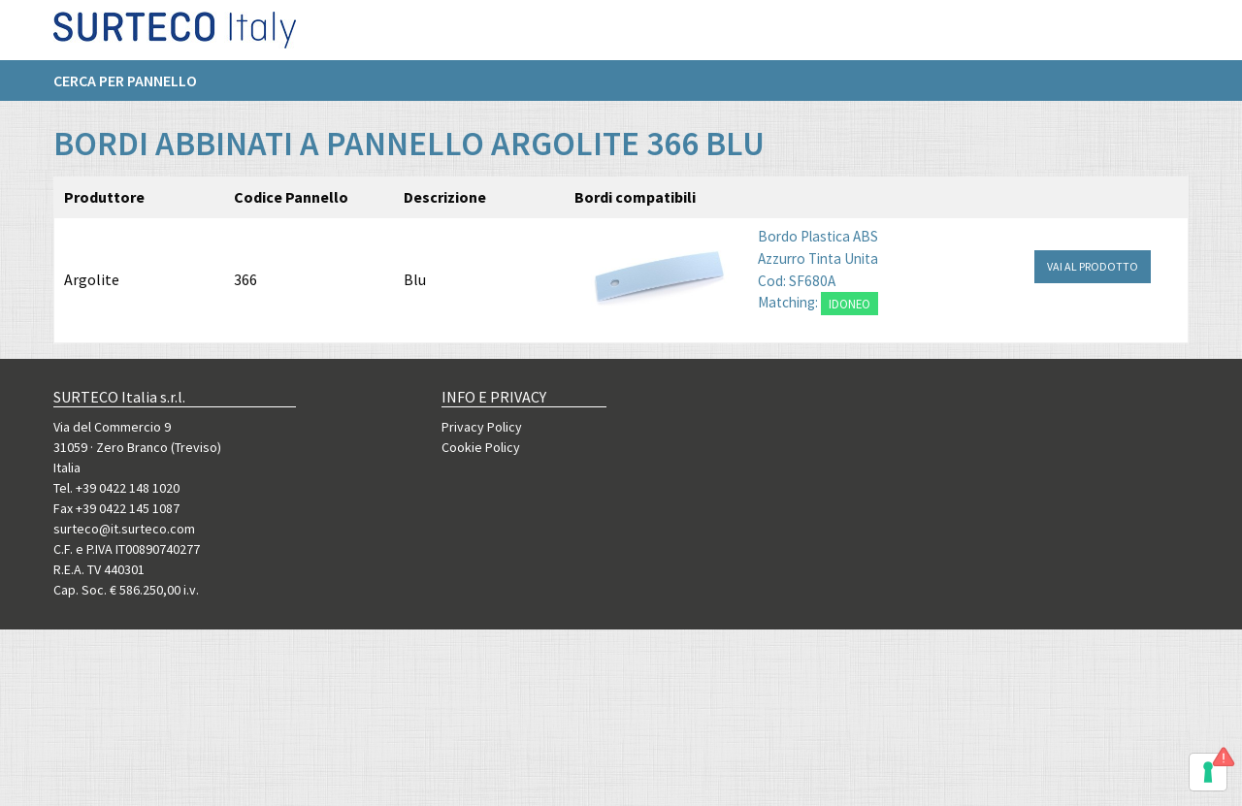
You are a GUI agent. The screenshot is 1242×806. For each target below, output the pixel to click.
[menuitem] (134, 88)
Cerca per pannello (125, 88)
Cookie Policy (480, 447)
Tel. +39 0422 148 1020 (116, 488)
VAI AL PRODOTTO (1092, 266)
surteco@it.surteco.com (124, 528)
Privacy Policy (481, 426)
